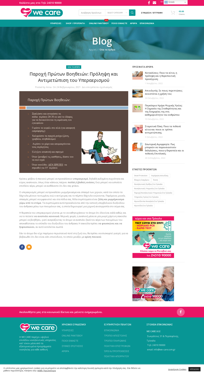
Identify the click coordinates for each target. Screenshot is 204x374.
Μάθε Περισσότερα (46, 370)
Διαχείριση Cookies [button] (177, 369)
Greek (169, 2)
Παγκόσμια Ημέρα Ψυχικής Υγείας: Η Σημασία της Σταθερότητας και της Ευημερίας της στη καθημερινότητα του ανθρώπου (163, 111)
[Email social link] (29, 248)
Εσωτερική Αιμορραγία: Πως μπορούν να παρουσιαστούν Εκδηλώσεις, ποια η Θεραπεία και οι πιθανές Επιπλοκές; (164, 150)
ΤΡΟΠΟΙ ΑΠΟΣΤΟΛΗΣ (115, 336)
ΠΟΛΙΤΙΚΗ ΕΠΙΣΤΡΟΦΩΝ (117, 347)
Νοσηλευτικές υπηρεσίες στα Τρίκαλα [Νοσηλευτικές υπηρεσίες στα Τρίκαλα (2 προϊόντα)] (149, 189)
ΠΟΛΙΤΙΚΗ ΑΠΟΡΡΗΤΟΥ (116, 357)
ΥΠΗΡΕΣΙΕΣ (68, 331)
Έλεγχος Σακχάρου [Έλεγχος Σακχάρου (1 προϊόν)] (141, 181)
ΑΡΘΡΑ (65, 352)
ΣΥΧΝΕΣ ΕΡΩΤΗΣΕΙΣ (72, 347)
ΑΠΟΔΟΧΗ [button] (194, 369)
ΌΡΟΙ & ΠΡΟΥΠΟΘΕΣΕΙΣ (116, 352)
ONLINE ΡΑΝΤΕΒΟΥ (72, 336)
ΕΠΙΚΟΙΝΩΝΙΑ (111, 331)
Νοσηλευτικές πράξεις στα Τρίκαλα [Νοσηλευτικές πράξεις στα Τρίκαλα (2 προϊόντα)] (148, 185)
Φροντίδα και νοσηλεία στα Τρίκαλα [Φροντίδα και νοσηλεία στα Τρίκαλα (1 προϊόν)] (149, 202)
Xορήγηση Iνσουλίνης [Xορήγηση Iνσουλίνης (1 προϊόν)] (159, 176)
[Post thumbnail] (137, 79)
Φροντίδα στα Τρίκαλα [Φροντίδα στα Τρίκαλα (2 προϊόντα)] (143, 206)
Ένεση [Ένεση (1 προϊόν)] (155, 181)
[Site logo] (41, 12)
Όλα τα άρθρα (107, 50)
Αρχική (92, 50)
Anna (48, 88)
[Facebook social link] (22, 248)
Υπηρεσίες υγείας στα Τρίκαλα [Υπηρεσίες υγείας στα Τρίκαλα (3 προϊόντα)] (146, 198)
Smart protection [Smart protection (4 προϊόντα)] (140, 176)
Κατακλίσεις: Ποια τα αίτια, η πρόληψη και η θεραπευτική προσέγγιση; (161, 76)
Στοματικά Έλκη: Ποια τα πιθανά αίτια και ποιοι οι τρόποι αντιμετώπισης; (163, 130)
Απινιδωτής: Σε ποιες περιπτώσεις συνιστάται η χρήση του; (163, 93)
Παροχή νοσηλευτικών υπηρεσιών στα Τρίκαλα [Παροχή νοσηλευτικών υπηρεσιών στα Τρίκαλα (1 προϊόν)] (153, 193)
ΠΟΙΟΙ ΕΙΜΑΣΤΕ (70, 342)
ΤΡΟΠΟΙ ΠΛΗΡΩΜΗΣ (115, 342)
